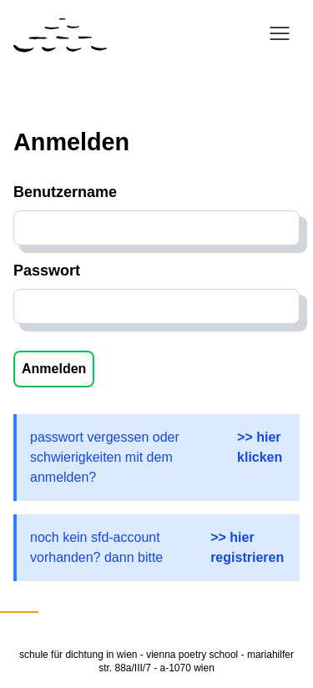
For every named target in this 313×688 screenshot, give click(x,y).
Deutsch (19, 601)
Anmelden (54, 369)
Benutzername (65, 192)
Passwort (46, 270)
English (69, 601)
